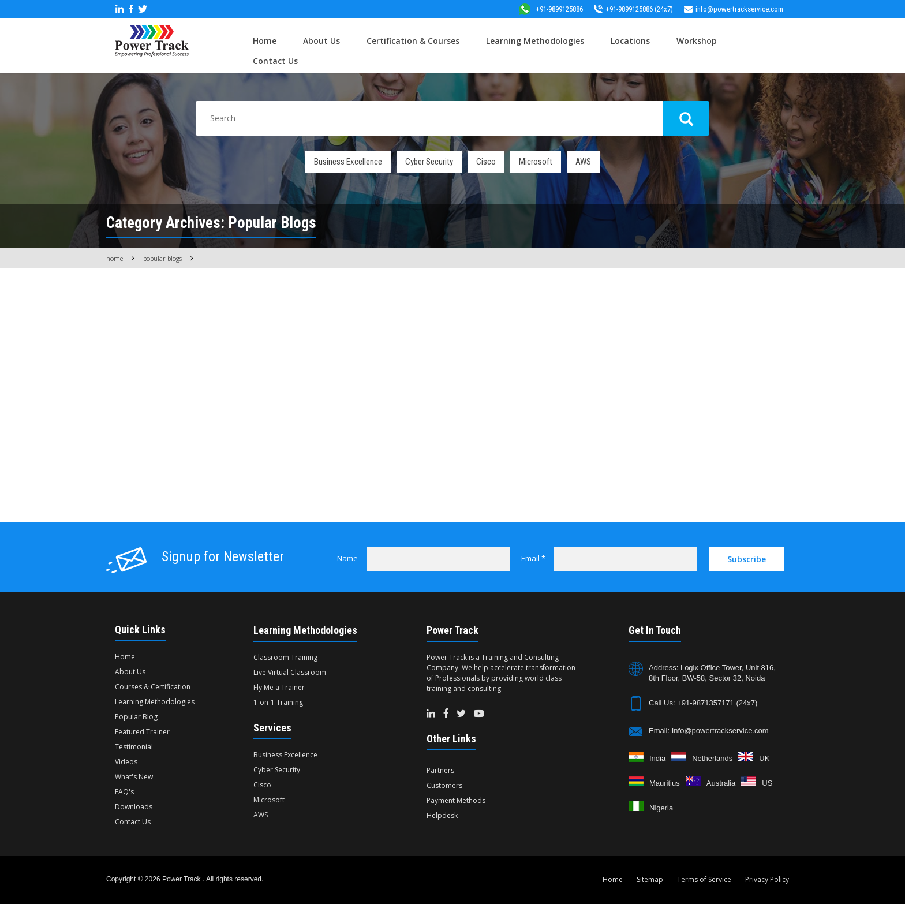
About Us (321, 40)
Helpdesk (442, 815)
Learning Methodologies (535, 40)
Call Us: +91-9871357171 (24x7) (703, 702)
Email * (533, 558)
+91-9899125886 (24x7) (633, 9)
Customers (444, 785)
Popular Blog (136, 717)
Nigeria (661, 808)
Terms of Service (704, 879)
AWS (583, 161)
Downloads (133, 807)
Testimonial (134, 747)
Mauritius (664, 783)
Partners (440, 770)
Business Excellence (348, 161)
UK (764, 758)
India (657, 758)
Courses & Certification (152, 687)
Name (347, 558)
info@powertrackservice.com (733, 9)
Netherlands (712, 758)
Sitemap (650, 879)
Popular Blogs (162, 258)
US (767, 783)
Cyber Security (429, 161)
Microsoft (535, 161)
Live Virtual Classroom (289, 672)
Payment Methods (456, 800)
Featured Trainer (142, 732)
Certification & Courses (413, 40)
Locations (630, 40)
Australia (721, 783)
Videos (126, 762)
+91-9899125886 (550, 9)
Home (264, 40)
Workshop (696, 40)
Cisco (486, 161)
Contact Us (275, 60)
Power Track (182, 879)
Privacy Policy (767, 879)
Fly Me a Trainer (279, 687)
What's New (134, 777)
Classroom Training (285, 657)
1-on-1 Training (278, 702)
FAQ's (124, 792)
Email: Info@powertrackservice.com (709, 730)
